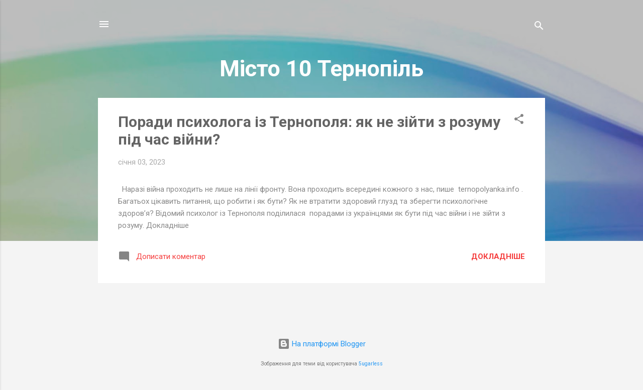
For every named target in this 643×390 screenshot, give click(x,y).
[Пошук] (539, 27)
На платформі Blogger (322, 343)
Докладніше (498, 256)
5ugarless (371, 363)
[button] (519, 120)
